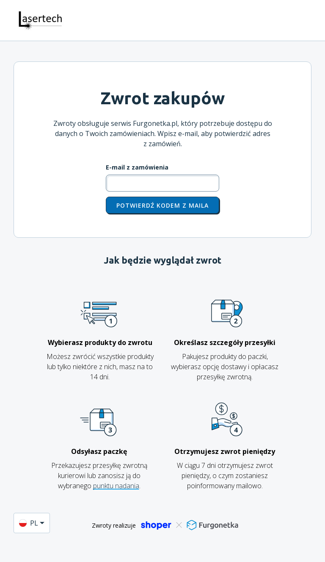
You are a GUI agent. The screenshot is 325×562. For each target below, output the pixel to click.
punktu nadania (116, 485)
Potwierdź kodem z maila (162, 205)
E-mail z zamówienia (137, 167)
